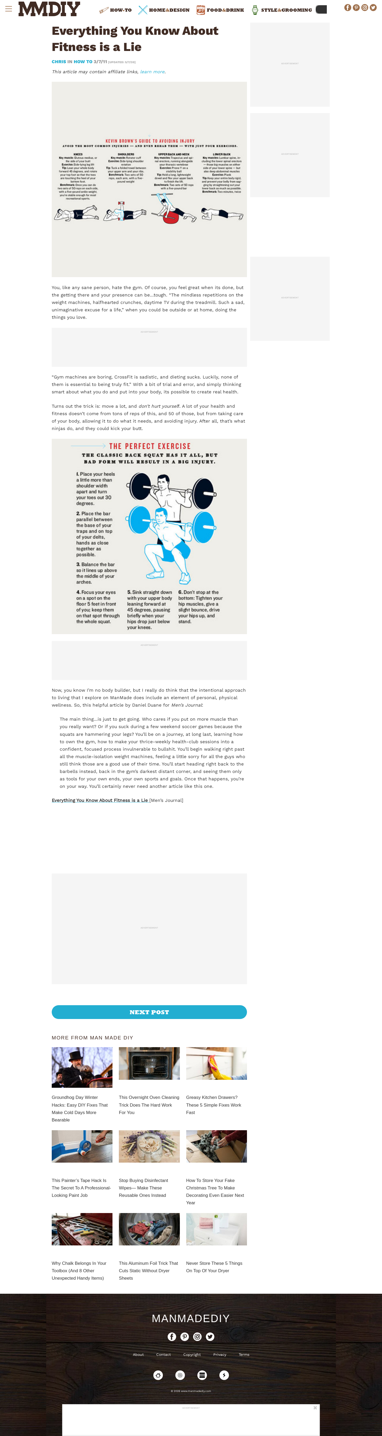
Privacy (219, 1354)
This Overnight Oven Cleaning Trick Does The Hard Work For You (149, 1105)
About (138, 1354)
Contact (163, 1354)
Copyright (192, 1354)
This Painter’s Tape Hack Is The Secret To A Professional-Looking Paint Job (81, 1188)
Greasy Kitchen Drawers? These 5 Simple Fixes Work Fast (213, 1105)
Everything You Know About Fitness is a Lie (100, 800)
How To (83, 61)
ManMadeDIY (191, 1318)
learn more (152, 71)
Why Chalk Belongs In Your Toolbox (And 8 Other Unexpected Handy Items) (79, 1271)
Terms (244, 1354)
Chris (59, 61)
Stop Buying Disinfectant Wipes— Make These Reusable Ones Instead (143, 1188)
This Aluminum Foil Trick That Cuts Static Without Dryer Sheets (148, 1271)
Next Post (149, 1012)
